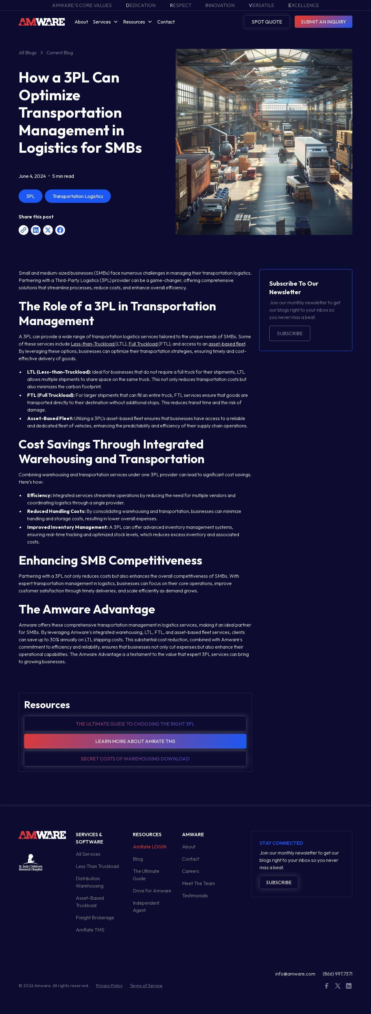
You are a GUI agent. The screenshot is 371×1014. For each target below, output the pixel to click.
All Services (88, 854)
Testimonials (195, 895)
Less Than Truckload (97, 866)
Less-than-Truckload (93, 344)
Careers (190, 871)
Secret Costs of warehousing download (135, 759)
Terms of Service (146, 985)
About (81, 22)
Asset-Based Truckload (90, 901)
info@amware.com (295, 974)
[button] (105, 22)
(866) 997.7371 (337, 974)
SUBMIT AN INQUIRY (323, 22)
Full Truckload (143, 344)
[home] (42, 21)
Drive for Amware (152, 891)
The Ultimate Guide (146, 874)
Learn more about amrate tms (135, 741)
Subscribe (290, 333)
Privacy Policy (109, 985)
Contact (166, 22)
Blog (138, 859)
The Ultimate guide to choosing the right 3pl (135, 724)
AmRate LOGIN (149, 847)
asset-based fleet (227, 344)
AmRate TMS (90, 930)
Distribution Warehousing (90, 882)
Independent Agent (146, 906)
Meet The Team (198, 883)
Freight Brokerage (95, 917)
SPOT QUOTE (267, 22)
